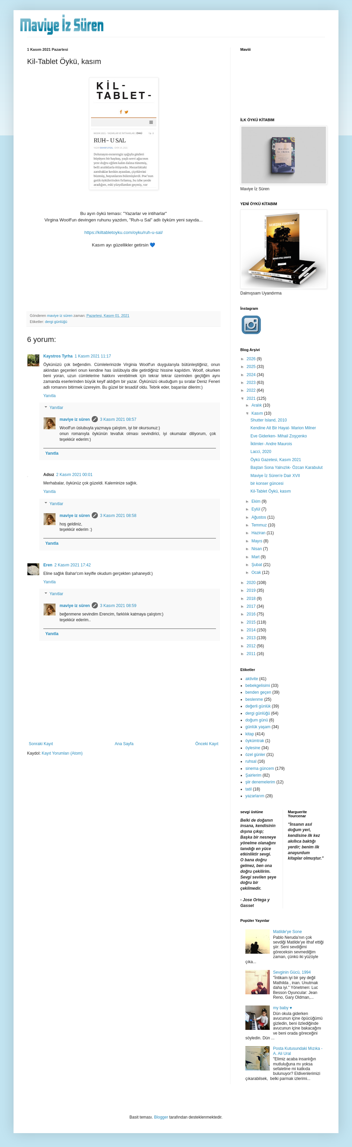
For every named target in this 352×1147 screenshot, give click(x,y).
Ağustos (259, 517)
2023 (252, 382)
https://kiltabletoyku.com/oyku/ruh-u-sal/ (123, 232)
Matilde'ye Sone (287, 931)
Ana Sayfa (124, 743)
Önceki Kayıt (206, 743)
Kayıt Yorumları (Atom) (62, 753)
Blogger (161, 1117)
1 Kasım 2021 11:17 (92, 356)
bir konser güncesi (266, 483)
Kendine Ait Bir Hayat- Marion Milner (283, 428)
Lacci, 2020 (260, 451)
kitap (249, 734)
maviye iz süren (75, 419)
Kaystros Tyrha (57, 356)
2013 (252, 637)
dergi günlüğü (56, 322)
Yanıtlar (56, 408)
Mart (256, 557)
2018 (252, 598)
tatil (248, 789)
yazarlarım (254, 796)
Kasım (257, 413)
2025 (252, 366)
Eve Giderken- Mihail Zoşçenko (278, 436)
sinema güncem (259, 768)
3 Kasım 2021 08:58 (118, 515)
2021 (252, 398)
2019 (252, 590)
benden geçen (258, 692)
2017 (252, 606)
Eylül (256, 509)
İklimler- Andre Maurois (271, 443)
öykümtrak (254, 740)
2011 (252, 653)
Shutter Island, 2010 (268, 420)
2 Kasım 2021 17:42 (72, 565)
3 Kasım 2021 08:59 (118, 605)
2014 (252, 630)
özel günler (255, 754)
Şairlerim (253, 775)
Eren (47, 565)
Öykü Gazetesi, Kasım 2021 (275, 459)
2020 (252, 582)
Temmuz (259, 525)
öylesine (252, 747)
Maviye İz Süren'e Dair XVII (275, 475)
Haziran (259, 533)
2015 (252, 622)
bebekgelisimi (257, 685)
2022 (252, 390)
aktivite (251, 678)
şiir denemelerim (260, 782)
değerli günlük (258, 706)
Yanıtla (49, 395)
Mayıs (257, 541)
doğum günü (256, 720)
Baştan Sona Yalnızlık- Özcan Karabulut (286, 467)
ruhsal (251, 761)
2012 (252, 646)
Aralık (257, 405)
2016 (252, 614)
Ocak (256, 572)
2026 (252, 358)
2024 (252, 374)
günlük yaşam (257, 726)
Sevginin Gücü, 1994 (292, 972)
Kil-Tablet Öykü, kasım (270, 491)
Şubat (257, 564)
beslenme (254, 699)
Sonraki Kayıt (41, 743)
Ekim (256, 501)
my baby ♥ (282, 1007)
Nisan (257, 548)
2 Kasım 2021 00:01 (74, 474)
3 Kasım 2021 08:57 (118, 419)
